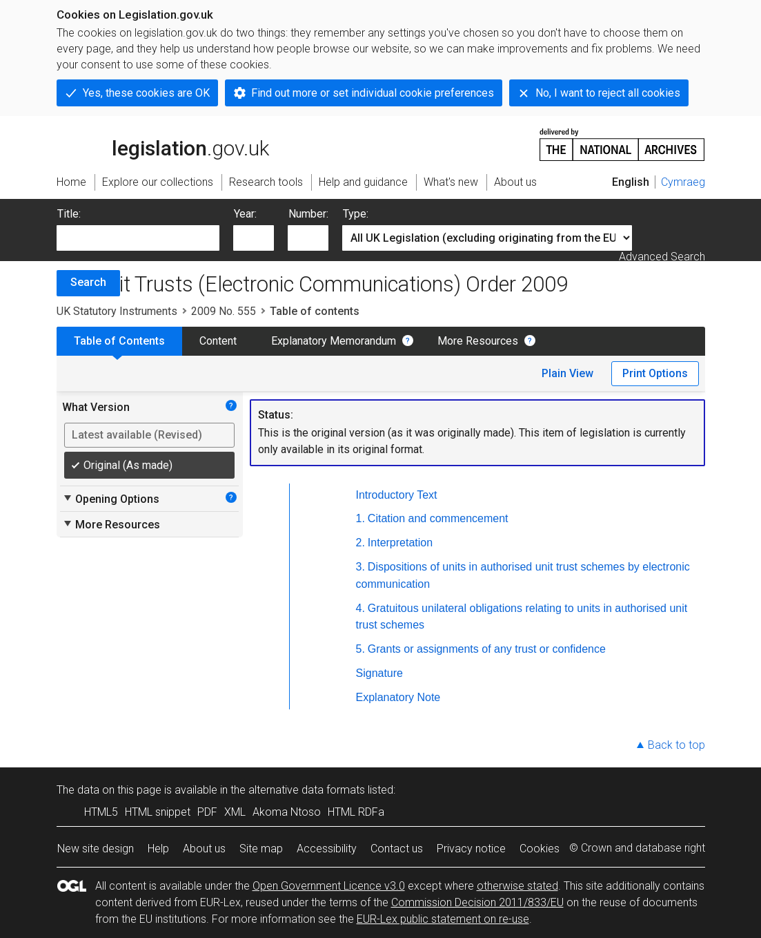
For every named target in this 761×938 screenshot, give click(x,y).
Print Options (655, 373)
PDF (207, 812)
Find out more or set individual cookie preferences (372, 92)
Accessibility (327, 848)
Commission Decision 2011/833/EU (477, 902)
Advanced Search (662, 256)
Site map (261, 848)
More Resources (477, 340)
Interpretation (400, 542)
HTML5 (101, 812)
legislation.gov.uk (163, 144)
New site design (95, 848)
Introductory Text (396, 495)
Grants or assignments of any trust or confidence (487, 649)
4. (360, 608)
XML (235, 812)
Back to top (676, 745)
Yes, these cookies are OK (146, 92)
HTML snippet (157, 812)
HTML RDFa (356, 812)
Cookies (540, 848)
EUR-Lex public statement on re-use (443, 919)
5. (360, 649)
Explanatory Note (398, 697)
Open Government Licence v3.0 (329, 885)
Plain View (567, 373)
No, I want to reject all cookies (607, 92)
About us (204, 848)
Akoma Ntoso (287, 812)
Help (158, 848)
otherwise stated (517, 885)
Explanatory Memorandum (333, 340)
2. (360, 542)
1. (360, 518)
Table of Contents (119, 340)
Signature (380, 673)
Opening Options (110, 499)
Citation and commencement (438, 518)
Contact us (396, 848)
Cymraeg (683, 182)
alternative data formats (306, 789)
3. (360, 567)
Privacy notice (471, 848)
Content (218, 340)
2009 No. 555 (223, 311)
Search (88, 282)
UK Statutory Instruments (117, 311)
